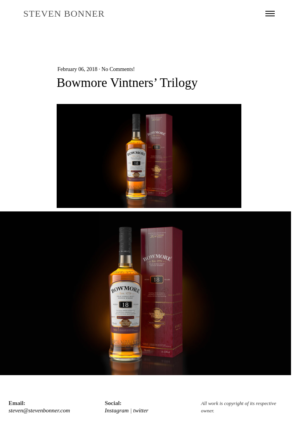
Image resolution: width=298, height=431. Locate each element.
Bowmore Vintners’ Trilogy (127, 83)
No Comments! (118, 69)
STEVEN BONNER (64, 14)
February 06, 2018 (77, 69)
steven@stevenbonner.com (39, 410)
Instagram (117, 410)
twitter (140, 410)
